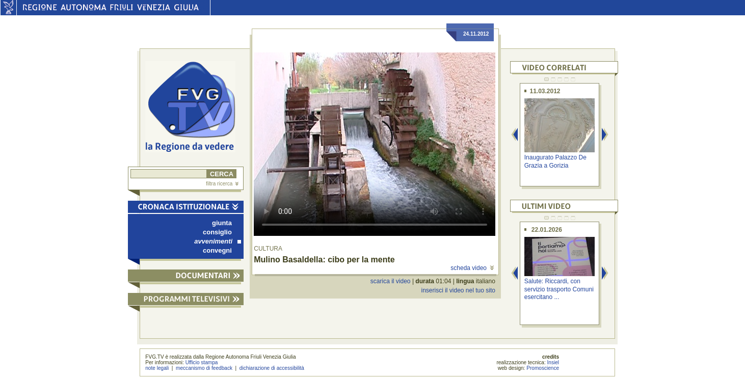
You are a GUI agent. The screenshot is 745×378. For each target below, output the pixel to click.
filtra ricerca (222, 183)
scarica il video (390, 281)
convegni (217, 250)
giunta (222, 223)
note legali (157, 368)
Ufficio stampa (201, 362)
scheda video (472, 268)
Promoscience (542, 368)
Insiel (553, 362)
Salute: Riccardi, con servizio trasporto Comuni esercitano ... (559, 289)
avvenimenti (217, 241)
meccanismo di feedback (204, 368)
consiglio (217, 232)
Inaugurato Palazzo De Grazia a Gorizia (555, 161)
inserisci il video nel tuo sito (458, 290)
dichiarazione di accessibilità (272, 368)
